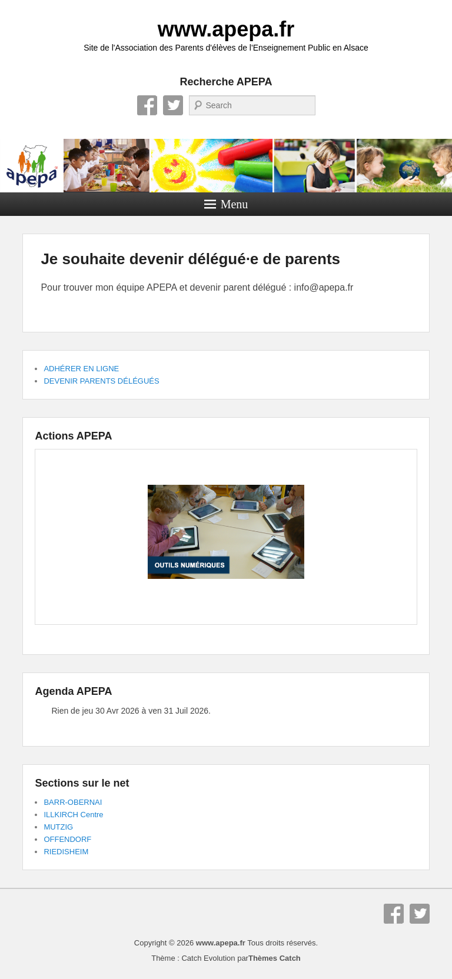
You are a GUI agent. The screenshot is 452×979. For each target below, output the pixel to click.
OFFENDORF (67, 839)
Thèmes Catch (274, 958)
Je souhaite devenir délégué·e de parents (190, 259)
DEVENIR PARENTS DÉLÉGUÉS (101, 381)
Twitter (173, 105)
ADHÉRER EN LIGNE (81, 368)
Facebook (147, 105)
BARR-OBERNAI (73, 802)
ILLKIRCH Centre (73, 814)
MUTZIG (58, 827)
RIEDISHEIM (66, 851)
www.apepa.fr (226, 29)
